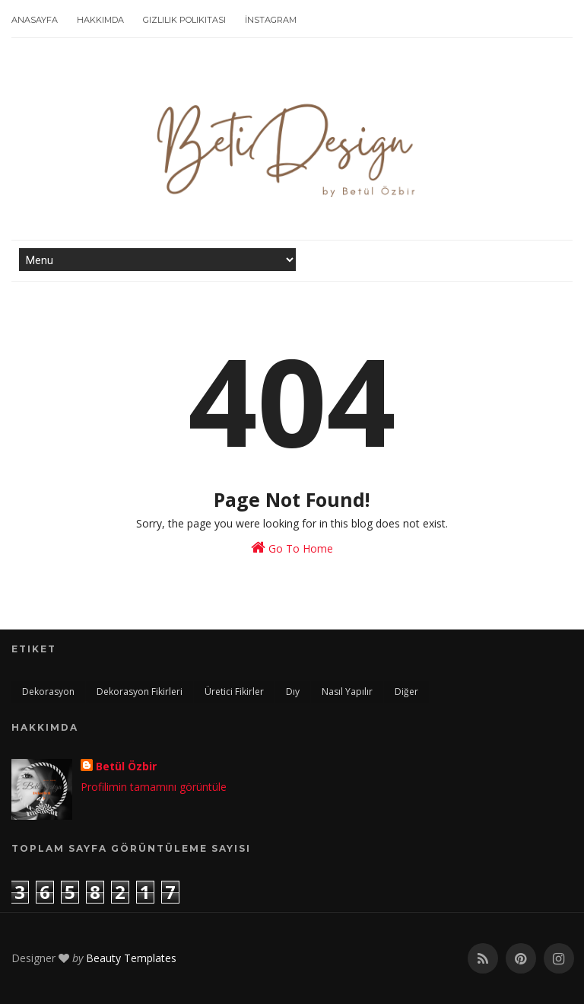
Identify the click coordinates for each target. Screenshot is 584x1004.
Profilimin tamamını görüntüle (154, 786)
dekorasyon (48, 691)
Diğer (406, 691)
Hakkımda (100, 19)
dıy (293, 691)
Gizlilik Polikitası (184, 19)
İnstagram (271, 19)
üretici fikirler (234, 691)
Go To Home (292, 548)
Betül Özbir (126, 766)
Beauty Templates (131, 958)
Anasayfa (34, 19)
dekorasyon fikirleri (139, 691)
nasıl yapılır (347, 691)
